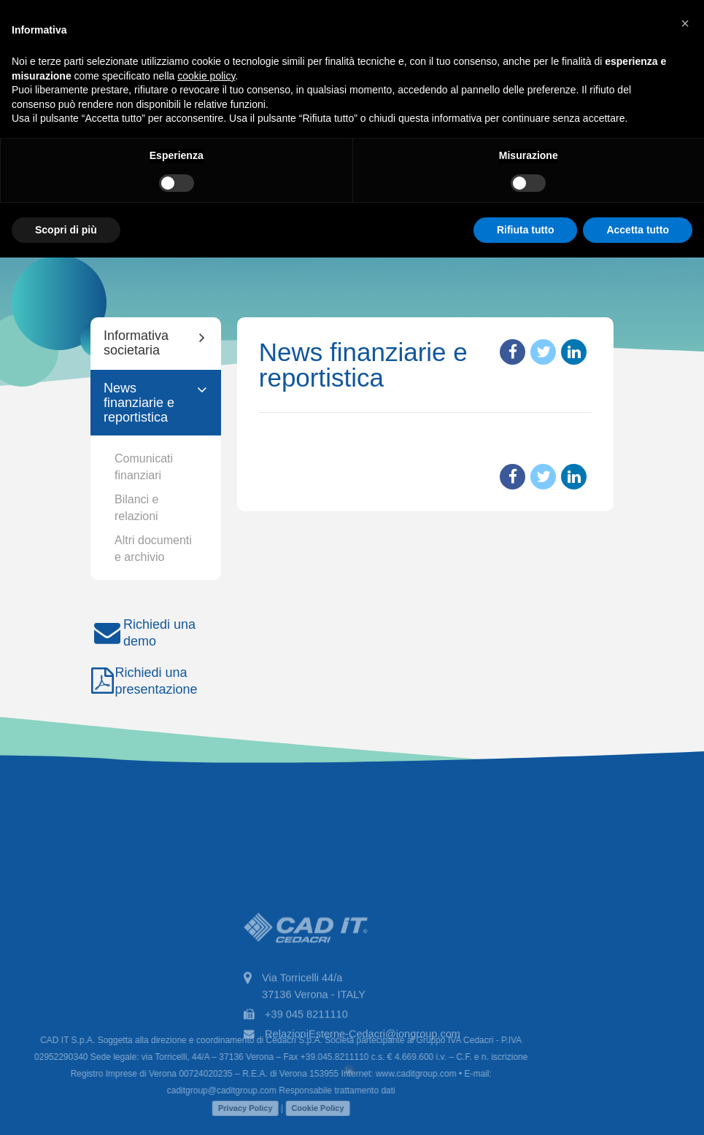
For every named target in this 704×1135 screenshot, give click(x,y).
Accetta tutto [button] (637, 230)
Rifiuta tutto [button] (525, 230)
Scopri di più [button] (66, 230)
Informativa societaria (136, 342)
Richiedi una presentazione (144, 681)
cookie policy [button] (206, 76)
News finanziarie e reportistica (139, 403)
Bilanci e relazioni (136, 507)
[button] (685, 23)
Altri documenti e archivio (153, 548)
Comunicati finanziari (144, 466)
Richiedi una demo (143, 632)
